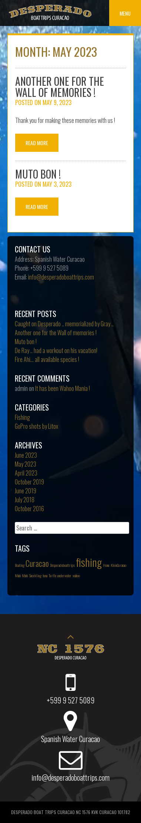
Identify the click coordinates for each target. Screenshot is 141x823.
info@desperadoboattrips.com (61, 276)
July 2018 (24, 499)
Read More (37, 143)
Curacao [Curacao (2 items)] (37, 563)
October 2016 (29, 508)
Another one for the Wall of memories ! (59, 87)
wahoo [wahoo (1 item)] (76, 575)
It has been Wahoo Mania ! (62, 388)
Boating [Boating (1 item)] (19, 565)
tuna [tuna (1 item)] (45, 575)
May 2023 (25, 464)
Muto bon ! (38, 174)
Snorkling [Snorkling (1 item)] (35, 575)
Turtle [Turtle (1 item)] (52, 575)
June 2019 (25, 490)
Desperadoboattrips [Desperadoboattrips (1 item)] (62, 565)
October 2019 (29, 481)
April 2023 (26, 472)
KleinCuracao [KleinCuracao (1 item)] (118, 565)
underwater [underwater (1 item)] (64, 575)
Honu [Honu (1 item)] (106, 565)
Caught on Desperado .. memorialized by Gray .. (64, 323)
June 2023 (26, 455)
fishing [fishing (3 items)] (89, 562)
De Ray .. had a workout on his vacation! (56, 350)
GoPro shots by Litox (36, 426)
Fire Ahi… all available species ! (47, 359)
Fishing (22, 417)
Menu (125, 13)
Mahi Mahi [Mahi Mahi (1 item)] (21, 575)
